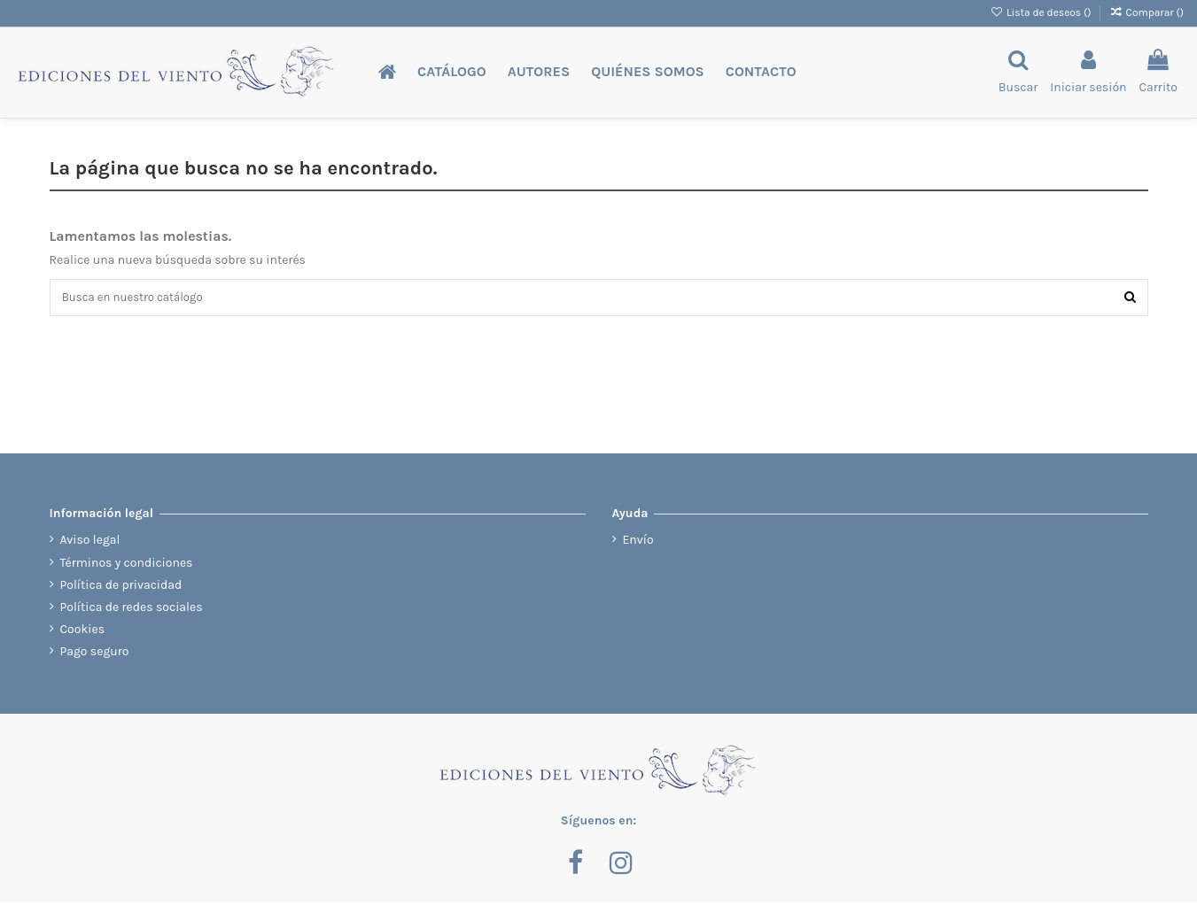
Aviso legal (90, 542)
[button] (452, 72)
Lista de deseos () (1042, 12)
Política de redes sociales (131, 609)
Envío (638, 542)
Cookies (82, 631)
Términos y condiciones (126, 564)
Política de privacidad (121, 586)
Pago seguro (94, 653)
